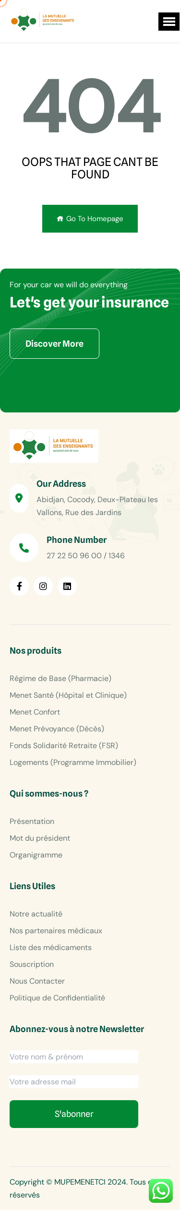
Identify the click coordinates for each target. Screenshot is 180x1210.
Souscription (32, 964)
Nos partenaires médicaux (56, 931)
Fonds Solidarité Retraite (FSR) (64, 745)
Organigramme (36, 855)
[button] (169, 21)
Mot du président (40, 838)
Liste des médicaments (51, 947)
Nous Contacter (37, 981)
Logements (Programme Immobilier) (73, 762)
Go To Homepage (90, 218)
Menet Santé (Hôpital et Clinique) (68, 695)
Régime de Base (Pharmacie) (60, 678)
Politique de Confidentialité (57, 998)
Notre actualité (36, 914)
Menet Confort (35, 712)
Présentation (32, 821)
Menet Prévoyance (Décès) (57, 729)
